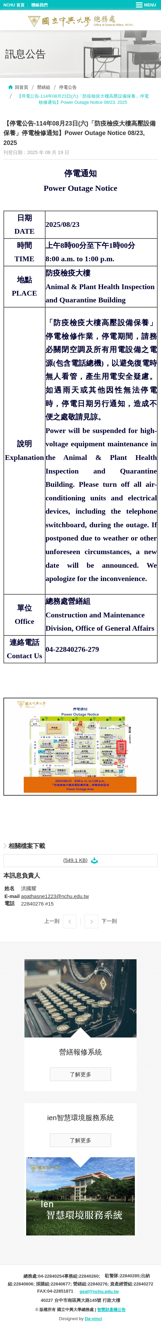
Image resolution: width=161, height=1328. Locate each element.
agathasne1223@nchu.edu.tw (55, 896)
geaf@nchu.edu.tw (99, 1291)
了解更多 (80, 1074)
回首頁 (21, 87)
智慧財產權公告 (111, 1309)
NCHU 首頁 (13, 5)
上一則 (51, 921)
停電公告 (68, 87)
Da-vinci (93, 1318)
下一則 (109, 921)
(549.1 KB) (75, 860)
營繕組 (43, 87)
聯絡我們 (39, 5)
